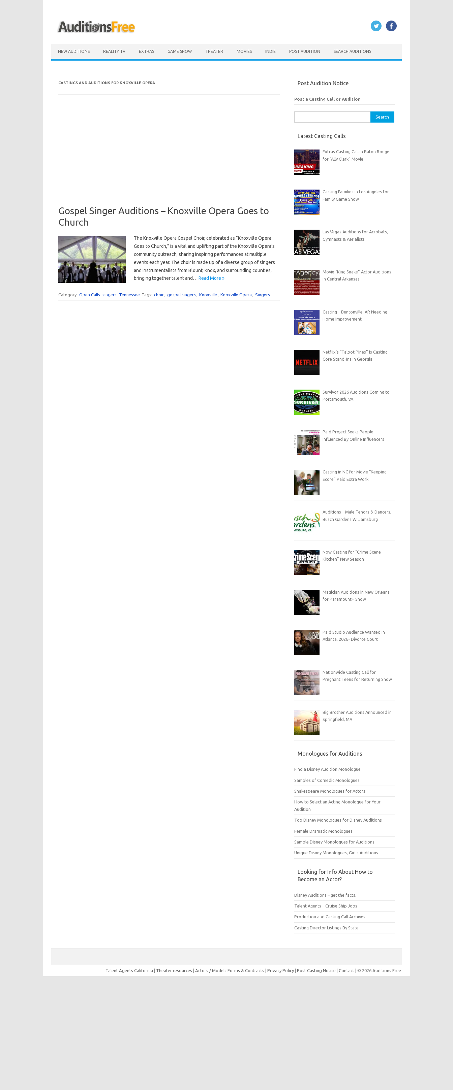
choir (159, 294)
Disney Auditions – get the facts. (325, 895)
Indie (270, 51)
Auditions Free (386, 970)
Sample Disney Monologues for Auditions (334, 841)
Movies (244, 51)
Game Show (180, 51)
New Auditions (74, 51)
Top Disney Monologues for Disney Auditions (338, 820)
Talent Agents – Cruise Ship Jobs (325, 905)
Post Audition (304, 51)
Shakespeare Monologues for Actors (329, 791)
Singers (262, 294)
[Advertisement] (169, 158)
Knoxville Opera (236, 294)
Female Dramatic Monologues (323, 831)
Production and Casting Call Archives (329, 916)
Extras (146, 51)
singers (109, 294)
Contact (347, 970)
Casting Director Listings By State (326, 927)
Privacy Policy (281, 970)
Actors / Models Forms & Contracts (229, 970)
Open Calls (89, 294)
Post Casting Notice (316, 970)
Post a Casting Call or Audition (327, 99)
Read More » (211, 278)
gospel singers (181, 294)
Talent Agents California (129, 970)
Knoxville (208, 294)
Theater (214, 51)
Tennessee (129, 294)
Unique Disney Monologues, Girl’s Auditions (336, 852)
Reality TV (114, 51)
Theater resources (174, 970)
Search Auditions (352, 51)
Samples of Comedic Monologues (327, 780)
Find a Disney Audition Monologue (327, 769)
